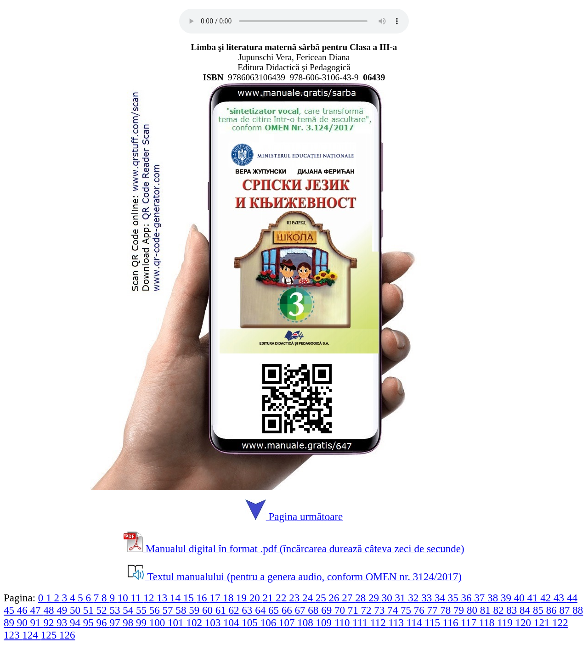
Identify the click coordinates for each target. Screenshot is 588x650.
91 (37, 622)
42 (547, 598)
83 (513, 610)
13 (163, 598)
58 (182, 610)
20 (256, 598)
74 (394, 610)
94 (76, 622)
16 (203, 598)
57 (169, 610)
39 (507, 598)
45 (10, 610)
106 (269, 622)
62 (235, 610)
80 (473, 610)
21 (269, 598)
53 (116, 610)
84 (526, 610)
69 (327, 610)
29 (375, 598)
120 (524, 622)
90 (23, 622)
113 (397, 622)
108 (306, 622)
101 (177, 622)
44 (572, 598)
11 (136, 598)
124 (31, 635)
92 (50, 622)
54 (129, 610)
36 (468, 598)
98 (129, 622)
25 (322, 598)
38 (494, 598)
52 (103, 610)
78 (446, 610)
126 (67, 635)
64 (261, 610)
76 (420, 610)
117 (470, 622)
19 (242, 598)
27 (348, 598)
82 (499, 610)
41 (534, 598)
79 (460, 610)
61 (222, 610)
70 (341, 610)
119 (506, 622)
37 (480, 598)
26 (335, 598)
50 (76, 610)
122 (560, 622)
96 (103, 622)
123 (13, 635)
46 (23, 610)
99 (142, 622)
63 (248, 610)
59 (195, 610)
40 (520, 598)
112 (379, 622)
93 (63, 622)
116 (452, 622)
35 (454, 598)
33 (428, 598)
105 (251, 622)
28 (361, 598)
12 (150, 598)
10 (124, 598)
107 (288, 622)
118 (488, 622)
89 (10, 622)
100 (158, 622)
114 (415, 622)
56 (156, 610)
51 (89, 610)
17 (216, 598)
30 (388, 598)
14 (176, 598)
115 (433, 622)
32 (414, 598)
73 (380, 610)
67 (301, 610)
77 (434, 610)
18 (229, 598)
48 (50, 610)
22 (282, 598)
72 (367, 610)
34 (441, 598)
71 (354, 610)
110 (343, 622)
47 (37, 610)
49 (63, 610)
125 (50, 635)
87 (565, 610)
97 (116, 622)
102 (195, 622)
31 (401, 598)
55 (142, 610)
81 (486, 610)
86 (553, 610)
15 (190, 598)
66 (288, 610)
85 (539, 610)
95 (89, 622)
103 (214, 622)
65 (275, 610)
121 (543, 622)
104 (232, 622)
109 (325, 622)
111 (361, 622)
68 (314, 610)
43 (560, 598)
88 (577, 610)
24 (309, 598)
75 (407, 610)
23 (295, 598)
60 (208, 610)
